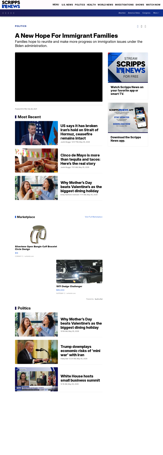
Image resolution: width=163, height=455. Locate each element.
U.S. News (67, 4)
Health (91, 4)
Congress (146, 13)
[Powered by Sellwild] (98, 299)
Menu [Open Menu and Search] (56, 4)
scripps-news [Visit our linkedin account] (9, 13)
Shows (140, 4)
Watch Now (153, 4)
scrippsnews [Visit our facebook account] (4, 13)
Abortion (122, 13)
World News (105, 4)
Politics (80, 4)
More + (156, 13)
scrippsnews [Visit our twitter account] (12, 13)
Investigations (124, 4)
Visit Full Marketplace (93, 217)
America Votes (134, 13)
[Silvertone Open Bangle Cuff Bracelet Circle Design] (38, 240)
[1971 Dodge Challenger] (79, 278)
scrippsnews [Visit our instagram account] (6, 13)
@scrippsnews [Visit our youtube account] (14, 13)
